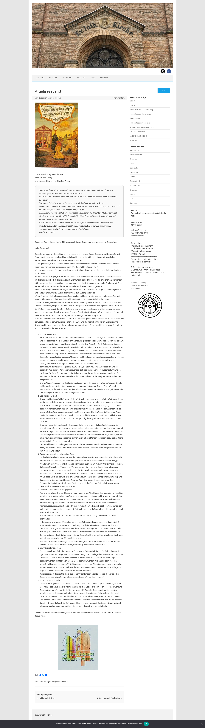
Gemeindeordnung (138, 283)
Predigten (67, 78)
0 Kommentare (118, 98)
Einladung (133, 159)
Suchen (164, 90)
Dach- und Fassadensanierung (141, 110)
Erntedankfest (135, 118)
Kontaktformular (137, 236)
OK (146, 724)
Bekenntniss (134, 150)
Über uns (53, 78)
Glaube (132, 177)
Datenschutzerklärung (140, 285)
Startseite (39, 78)
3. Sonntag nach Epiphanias (109, 698)
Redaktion (43, 98)
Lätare (132, 105)
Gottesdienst (135, 181)
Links (93, 78)
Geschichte (134, 172)
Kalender (81, 78)
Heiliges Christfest (46, 698)
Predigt (47, 682)
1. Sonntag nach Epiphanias (140, 114)
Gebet (132, 163)
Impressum (135, 288)
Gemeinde (134, 168)
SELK (131, 199)
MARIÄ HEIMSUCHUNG (138, 136)
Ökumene (133, 190)
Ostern (132, 101)
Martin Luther (135, 185)
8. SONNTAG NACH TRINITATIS (142, 127)
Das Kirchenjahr (136, 155)
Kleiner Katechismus (137, 132)
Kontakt (104, 78)
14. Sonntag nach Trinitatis (140, 123)
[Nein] (201, 723)
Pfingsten (133, 140)
